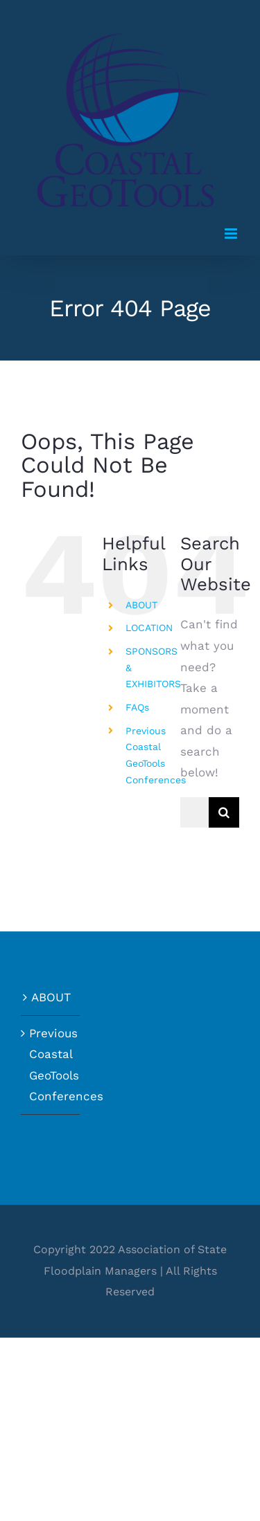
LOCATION (149, 627)
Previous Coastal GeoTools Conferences (51, 1065)
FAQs (137, 707)
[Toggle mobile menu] (232, 233)
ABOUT (141, 604)
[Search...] (194, 812)
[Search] (224, 812)
